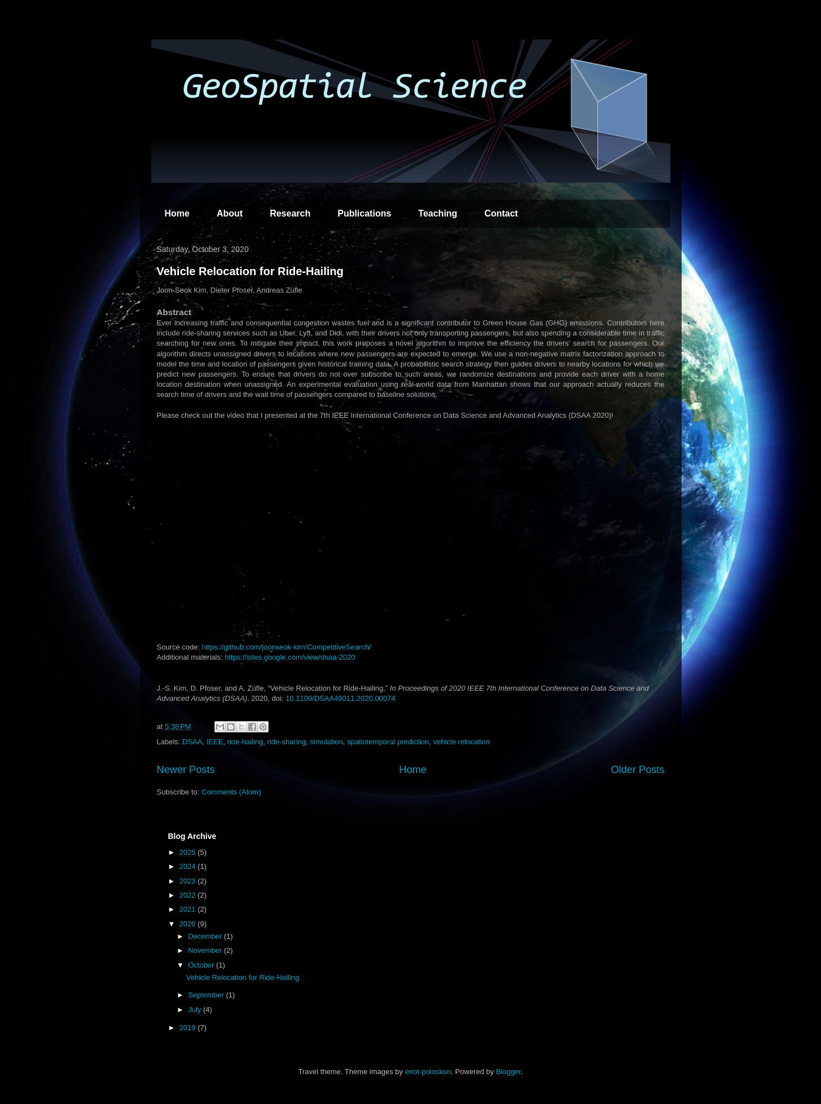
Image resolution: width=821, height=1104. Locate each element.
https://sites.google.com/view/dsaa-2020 (290, 657)
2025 (188, 852)
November (206, 950)
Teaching (437, 213)
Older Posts (637, 769)
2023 (188, 881)
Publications (364, 213)
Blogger (508, 1071)
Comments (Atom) (231, 792)
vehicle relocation (461, 742)
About (230, 213)
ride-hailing (245, 742)
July (195, 1009)
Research (290, 213)
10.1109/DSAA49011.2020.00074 (340, 698)
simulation (326, 742)
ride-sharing (286, 742)
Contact (501, 213)
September (207, 995)
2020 (188, 924)
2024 (188, 866)
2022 (188, 895)
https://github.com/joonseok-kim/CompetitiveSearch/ (286, 647)
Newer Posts (186, 769)
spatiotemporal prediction (388, 742)
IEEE (215, 742)
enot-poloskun (428, 1071)
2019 (188, 1027)
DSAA (192, 742)
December (206, 936)
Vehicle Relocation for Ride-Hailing (250, 271)
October (202, 965)
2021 (188, 909)
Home (177, 213)
